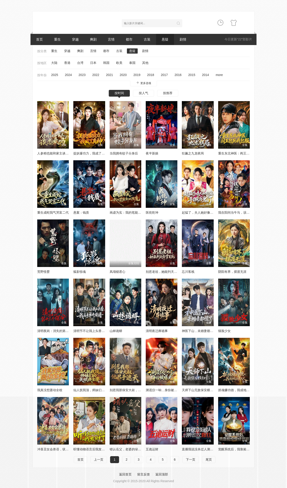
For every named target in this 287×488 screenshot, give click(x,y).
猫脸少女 (224, 331)
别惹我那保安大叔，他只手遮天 (132, 390)
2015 (191, 75)
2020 (123, 75)
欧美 (119, 63)
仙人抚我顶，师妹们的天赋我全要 (96, 390)
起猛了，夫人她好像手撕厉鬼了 (204, 212)
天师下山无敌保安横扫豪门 (201, 390)
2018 (150, 75)
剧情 (183, 39)
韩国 (106, 63)
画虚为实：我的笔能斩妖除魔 (130, 212)
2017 (164, 75)
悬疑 (165, 39)
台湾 (80, 63)
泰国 (132, 63)
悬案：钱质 (81, 212)
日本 (93, 63)
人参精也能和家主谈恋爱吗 (56, 153)
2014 (205, 75)
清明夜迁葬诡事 (157, 331)
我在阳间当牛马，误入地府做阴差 (241, 212)
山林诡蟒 (116, 331)
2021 (109, 75)
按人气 (143, 93)
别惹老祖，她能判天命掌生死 (166, 271)
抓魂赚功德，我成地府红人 (237, 390)
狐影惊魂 (79, 271)
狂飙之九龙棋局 (193, 153)
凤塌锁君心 (117, 271)
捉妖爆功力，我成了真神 (90, 153)
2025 (54, 75)
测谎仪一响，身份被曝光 (163, 390)
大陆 (54, 63)
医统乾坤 (152, 212)
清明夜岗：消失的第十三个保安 (59, 331)
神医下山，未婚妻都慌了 (199, 331)
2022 (95, 75)
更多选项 (143, 83)
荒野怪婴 (43, 271)
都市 (129, 39)
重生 (57, 39)
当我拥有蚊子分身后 (124, 153)
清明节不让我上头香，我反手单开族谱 (100, 331)
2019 (136, 75)
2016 (177, 75)
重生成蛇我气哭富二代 (53, 212)
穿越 (75, 39)
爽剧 (93, 39)
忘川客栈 (188, 271)
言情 (111, 39)
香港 (67, 63)
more (219, 75)
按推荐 (167, 93)
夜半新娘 (152, 153)
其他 (145, 63)
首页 (39, 39)
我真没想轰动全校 (49, 390)
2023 (81, 75)
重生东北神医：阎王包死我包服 (240, 153)
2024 (68, 75)
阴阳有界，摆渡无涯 (232, 271)
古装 (147, 39)
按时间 (119, 93)
